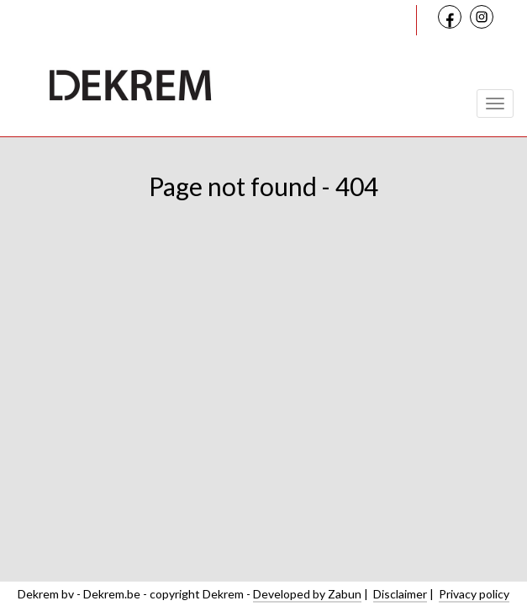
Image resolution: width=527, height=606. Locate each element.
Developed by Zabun (307, 594)
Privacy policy (474, 594)
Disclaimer (400, 594)
